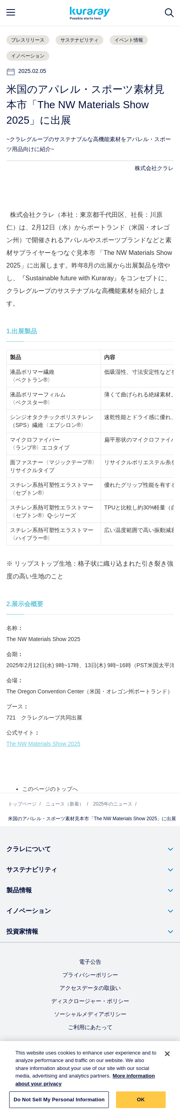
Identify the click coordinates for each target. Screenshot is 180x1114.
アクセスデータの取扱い (90, 988)
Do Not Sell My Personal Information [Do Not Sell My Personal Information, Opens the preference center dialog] (59, 1103)
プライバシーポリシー (90, 975)
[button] (90, 849)
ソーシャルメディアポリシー (90, 1014)
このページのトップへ (50, 789)
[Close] (167, 1057)
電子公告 (90, 962)
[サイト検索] (169, 12)
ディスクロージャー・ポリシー (90, 1001)
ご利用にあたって (90, 1027)
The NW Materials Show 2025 (43, 744)
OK (141, 1103)
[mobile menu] (10, 12)
